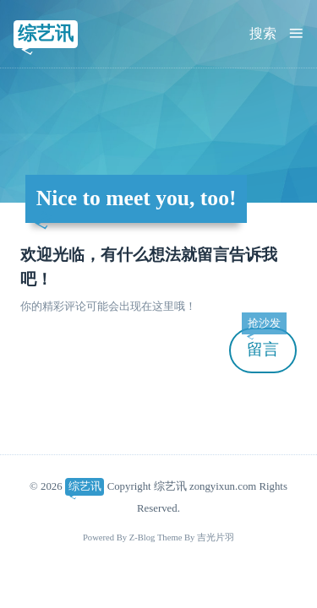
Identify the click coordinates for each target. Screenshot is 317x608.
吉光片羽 (215, 537)
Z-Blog (142, 537)
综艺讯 (46, 33)
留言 (264, 343)
